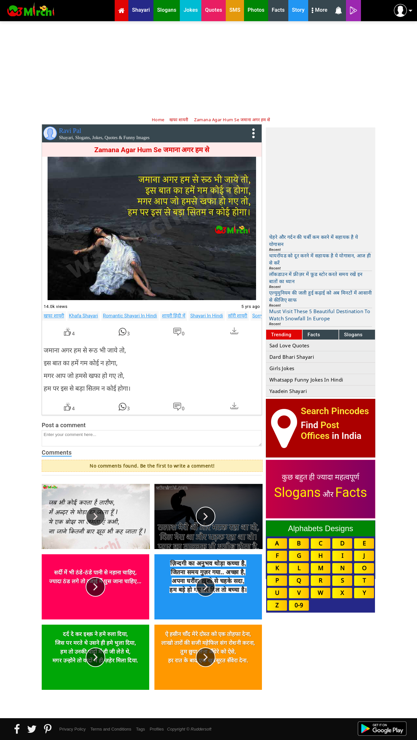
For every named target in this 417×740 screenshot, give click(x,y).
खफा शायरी (54, 316)
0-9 (299, 605)
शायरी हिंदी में (173, 316)
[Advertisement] (208, 68)
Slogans (353, 335)
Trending (281, 335)
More (319, 11)
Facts (314, 335)
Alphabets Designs (320, 528)
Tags (140, 729)
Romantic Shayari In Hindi (130, 316)
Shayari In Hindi (206, 316)
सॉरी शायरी (238, 316)
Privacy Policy (72, 729)
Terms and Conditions (110, 729)
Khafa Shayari (83, 316)
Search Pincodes (335, 411)
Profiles (157, 729)
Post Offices (320, 430)
